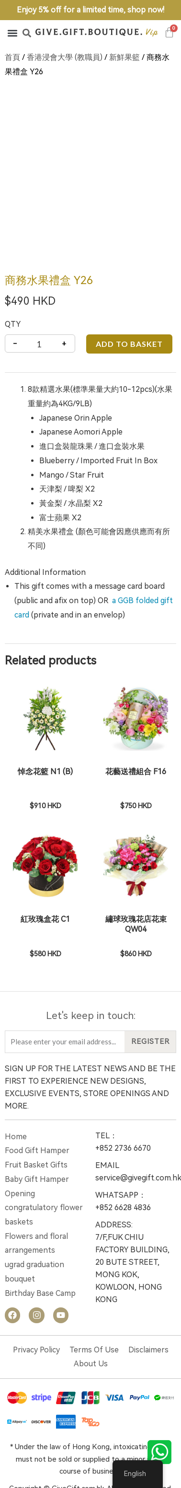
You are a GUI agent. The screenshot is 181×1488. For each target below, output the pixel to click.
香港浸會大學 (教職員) (64, 57)
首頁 (12, 57)
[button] (12, 33)
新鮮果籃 (124, 57)
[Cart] (169, 32)
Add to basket (129, 303)
